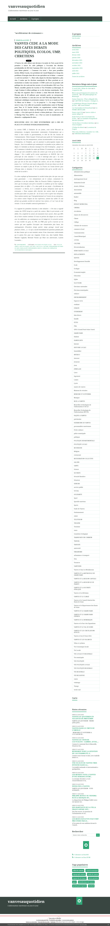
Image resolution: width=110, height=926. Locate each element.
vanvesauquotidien (26, 6)
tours (75, 530)
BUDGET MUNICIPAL (81, 204)
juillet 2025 (75, 73)
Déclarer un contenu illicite (31, 922)
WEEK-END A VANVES (81, 786)
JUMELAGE (77, 369)
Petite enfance (78, 430)
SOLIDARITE (78, 494)
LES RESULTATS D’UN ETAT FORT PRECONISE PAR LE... (85, 820)
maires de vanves (79, 387)
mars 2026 (75, 52)
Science (76, 469)
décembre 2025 (77, 60)
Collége (76, 222)
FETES (76, 322)
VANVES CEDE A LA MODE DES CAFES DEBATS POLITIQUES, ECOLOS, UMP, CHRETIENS (38, 49)
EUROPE (76, 308)
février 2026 (76, 55)
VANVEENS (77, 566)
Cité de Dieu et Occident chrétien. (83, 123)
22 (86, 158)
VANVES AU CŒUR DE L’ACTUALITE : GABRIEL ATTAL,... (85, 741)
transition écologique (81, 534)
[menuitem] (13, 18)
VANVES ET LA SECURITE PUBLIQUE (82, 588)
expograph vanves (79, 874)
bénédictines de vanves (86, 882)
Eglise (76, 279)
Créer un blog (52, 918)
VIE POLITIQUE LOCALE (82, 665)
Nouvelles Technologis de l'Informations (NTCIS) (82, 411)
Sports (76, 505)
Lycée (76, 383)
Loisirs (76, 380)
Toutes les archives (78, 76)
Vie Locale (77, 650)
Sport (76, 498)
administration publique (82, 172)
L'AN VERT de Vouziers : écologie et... (87, 101)
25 (97, 158)
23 (89, 158)
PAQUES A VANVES (80, 415)
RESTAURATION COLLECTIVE (83, 459)
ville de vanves (78, 870)
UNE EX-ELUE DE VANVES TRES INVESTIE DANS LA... (84, 764)
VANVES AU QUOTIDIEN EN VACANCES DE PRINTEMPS (83, 718)
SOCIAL (76, 491)
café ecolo (39, 246)
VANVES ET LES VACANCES (83, 639)
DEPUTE (76, 258)
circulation (77, 211)
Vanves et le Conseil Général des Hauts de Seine (84, 601)
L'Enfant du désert (78, 127)
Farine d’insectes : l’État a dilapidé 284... (85, 99)
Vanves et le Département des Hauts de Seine (86, 606)
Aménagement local (80, 179)
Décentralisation (79, 247)
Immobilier (77, 351)
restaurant (77, 455)
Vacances (77, 562)
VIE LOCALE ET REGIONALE (83, 654)
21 (82, 158)
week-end (77, 690)
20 (78, 158)
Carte (74, 698)
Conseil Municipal (80, 236)
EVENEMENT (78, 312)
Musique (77, 398)
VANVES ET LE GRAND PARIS (83, 611)
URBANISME (78, 552)
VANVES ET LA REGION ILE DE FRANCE (84, 583)
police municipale (80, 433)
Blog (75, 200)
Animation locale (79, 183)
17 (93, 155)
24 (93, 158)
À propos (35, 19)
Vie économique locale (81, 647)
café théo (32, 246)
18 (97, 155)
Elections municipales (81, 290)
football (91, 886)
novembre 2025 (77, 63)
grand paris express (79, 886)
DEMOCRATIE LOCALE (81, 251)
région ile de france (79, 878)
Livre (75, 373)
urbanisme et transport (81, 555)
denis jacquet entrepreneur (28, 248)
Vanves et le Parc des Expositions (84, 623)
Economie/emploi (79, 272)
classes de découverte (81, 215)
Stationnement (79, 512)
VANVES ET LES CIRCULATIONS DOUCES (84, 631)
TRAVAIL (77, 541)
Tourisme (77, 527)
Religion (76, 451)
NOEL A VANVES (79, 401)
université (77, 548)
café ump (45, 246)
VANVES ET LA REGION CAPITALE (85, 579)
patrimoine (77, 419)
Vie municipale (79, 657)
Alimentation (78, 175)
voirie (76, 679)
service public (78, 487)
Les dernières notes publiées (55, 920)
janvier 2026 (76, 57)
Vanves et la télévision (81, 593)
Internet (76, 358)
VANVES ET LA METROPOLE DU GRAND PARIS (84, 574)
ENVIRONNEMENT (80, 297)
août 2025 (75, 71)
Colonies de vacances (81, 226)
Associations (78, 190)
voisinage (77, 682)
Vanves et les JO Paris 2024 (82, 636)
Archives (23, 19)
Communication (79, 233)
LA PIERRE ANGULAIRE (84, 109)
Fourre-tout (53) (77, 112)
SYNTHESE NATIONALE (82, 134)
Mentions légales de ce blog (44, 922)
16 (89, 155)
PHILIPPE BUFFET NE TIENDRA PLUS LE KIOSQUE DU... (84, 797)
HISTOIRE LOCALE (80, 347)
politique (38, 244)
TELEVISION (78, 519)
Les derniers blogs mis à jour (42, 920)
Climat (76, 218)
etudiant (76, 304)
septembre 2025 (77, 68)
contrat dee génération (49, 248)
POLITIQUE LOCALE (46, 244)
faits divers (77, 315)
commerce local (79, 229)
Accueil (13, 19)
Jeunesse (77, 362)
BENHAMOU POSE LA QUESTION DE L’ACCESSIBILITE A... (85, 752)
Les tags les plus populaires (68, 920)
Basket (76, 197)
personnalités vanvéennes (82, 426)
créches (76, 240)
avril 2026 (75, 50)
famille (76, 319)
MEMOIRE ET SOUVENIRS (82, 394)
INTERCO (77, 355)
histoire (76, 344)
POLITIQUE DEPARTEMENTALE (84, 441)
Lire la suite (76, 38)
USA (75, 559)
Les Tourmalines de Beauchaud (82, 108)
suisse (76, 516)
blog (83, 922)
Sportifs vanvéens (80, 501)
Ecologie (76, 269)
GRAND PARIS (78, 333)
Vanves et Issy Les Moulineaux (84, 570)
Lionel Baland (85, 105)
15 (86, 155)
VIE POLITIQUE (79, 661)
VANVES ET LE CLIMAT (81, 597)
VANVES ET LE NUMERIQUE (83, 620)
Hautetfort (59, 918)
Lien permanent (20, 244)
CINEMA (76, 208)
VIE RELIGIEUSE (79, 675)
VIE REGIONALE (79, 672)
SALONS (76, 462)
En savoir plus (83, 924)
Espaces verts (78, 301)
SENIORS (77, 484)
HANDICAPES (78, 340)
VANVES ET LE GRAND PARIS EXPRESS (83, 615)
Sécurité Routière (79, 476)
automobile (77, 193)
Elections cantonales (80, 286)
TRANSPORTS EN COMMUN (83, 537)
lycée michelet (93, 878)
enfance (76, 294)
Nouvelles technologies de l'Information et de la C (82, 406)
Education (77, 276)
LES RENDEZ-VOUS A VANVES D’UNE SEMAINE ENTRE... (84, 776)
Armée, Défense (79, 186)
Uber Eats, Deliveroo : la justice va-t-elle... (85, 132)
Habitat (76, 337)
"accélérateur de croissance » (23, 250)
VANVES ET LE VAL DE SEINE (83, 627)
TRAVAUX (77, 545)
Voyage (76, 686)
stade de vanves (93, 874)
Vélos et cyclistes (79, 643)
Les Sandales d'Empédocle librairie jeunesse (84, 119)
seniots (39, 248)
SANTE (76, 466)
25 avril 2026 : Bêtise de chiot (81, 88)
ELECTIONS (78, 283)
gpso (74, 882)
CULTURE (77, 243)
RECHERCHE (78, 448)
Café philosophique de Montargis (84, 95)
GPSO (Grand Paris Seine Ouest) (84, 329)
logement (77, 376)
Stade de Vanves (79, 509)
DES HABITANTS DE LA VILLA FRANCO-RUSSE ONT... (84, 808)
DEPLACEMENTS (79, 254)
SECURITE (77, 473)
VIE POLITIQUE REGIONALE (83, 668)
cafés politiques (24, 246)
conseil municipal (92, 870)
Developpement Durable (82, 261)
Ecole (75, 265)
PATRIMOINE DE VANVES (82, 423)
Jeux (75, 365)
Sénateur (77, 480)
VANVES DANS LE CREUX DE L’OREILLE (83, 729)
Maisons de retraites (80, 390)
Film (75, 326)
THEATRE (77, 523)
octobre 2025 (76, 65)
